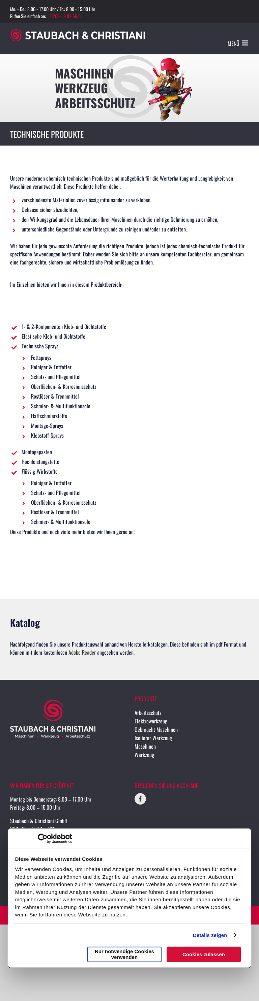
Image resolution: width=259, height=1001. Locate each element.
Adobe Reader (82, 652)
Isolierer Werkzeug (153, 738)
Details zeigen (210, 935)
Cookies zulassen (203, 954)
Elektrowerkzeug (151, 721)
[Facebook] (140, 799)
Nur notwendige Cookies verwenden (124, 954)
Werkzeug (144, 755)
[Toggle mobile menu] (245, 42)
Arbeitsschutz (148, 713)
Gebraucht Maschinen (156, 729)
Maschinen (145, 746)
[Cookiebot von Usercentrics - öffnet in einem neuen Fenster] (42, 839)
